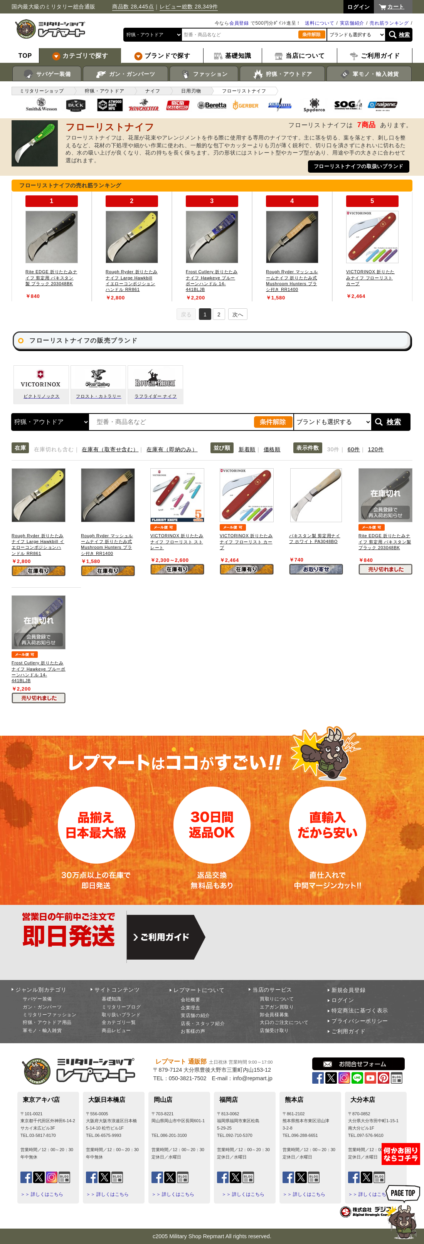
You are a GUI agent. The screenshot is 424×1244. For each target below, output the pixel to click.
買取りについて (277, 999)
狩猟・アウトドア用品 (47, 1022)
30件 (333, 449)
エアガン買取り (277, 1007)
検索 (404, 35)
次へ (237, 314)
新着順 (247, 449)
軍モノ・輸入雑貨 (369, 74)
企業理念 (190, 1007)
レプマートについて (198, 990)
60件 (354, 449)
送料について (319, 23)
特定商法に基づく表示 (359, 1010)
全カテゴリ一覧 (119, 1022)
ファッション (204, 74)
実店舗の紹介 (195, 1015)
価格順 (272, 449)
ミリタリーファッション (50, 1014)
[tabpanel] (52, 246)
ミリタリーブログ (121, 1007)
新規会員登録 (348, 990)
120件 (376, 449)
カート (395, 6)
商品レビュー (116, 1030)
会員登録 (239, 23)
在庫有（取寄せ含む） (110, 449)
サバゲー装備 (47, 74)
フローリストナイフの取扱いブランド (359, 166)
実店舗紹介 (352, 23)
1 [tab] (205, 314)
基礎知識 (111, 999)
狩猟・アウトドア (282, 74)
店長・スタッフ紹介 (203, 1023)
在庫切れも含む (54, 449)
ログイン (342, 1000)
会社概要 (190, 999)
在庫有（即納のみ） (171, 449)
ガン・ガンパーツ (125, 74)
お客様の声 (193, 1031)
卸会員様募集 (274, 1014)
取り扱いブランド (121, 1014)
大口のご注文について (284, 1022)
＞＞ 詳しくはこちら (41, 1194)
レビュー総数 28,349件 (189, 6)
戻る (186, 314)
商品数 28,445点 (133, 6)
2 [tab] (218, 314)
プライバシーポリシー (359, 1021)
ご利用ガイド (348, 1031)
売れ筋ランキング (389, 23)
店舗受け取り (274, 1030)
